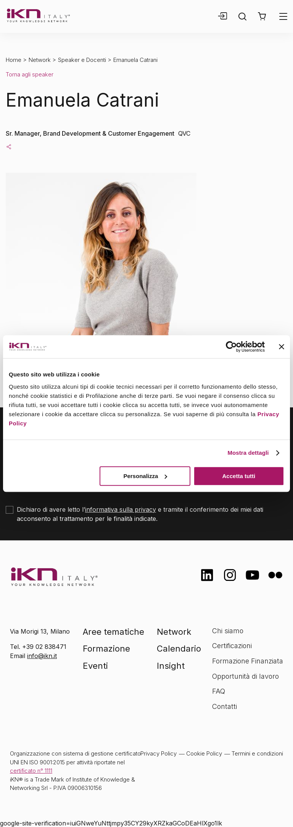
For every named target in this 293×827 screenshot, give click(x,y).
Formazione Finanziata (247, 661)
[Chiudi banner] (281, 346)
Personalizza (145, 476)
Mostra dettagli (248, 452)
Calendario (179, 648)
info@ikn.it (42, 656)
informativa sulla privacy (120, 509)
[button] (262, 16)
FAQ (218, 691)
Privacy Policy (158, 753)
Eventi (95, 666)
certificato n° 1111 (31, 770)
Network (40, 59)
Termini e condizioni (257, 753)
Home (13, 59)
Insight (171, 666)
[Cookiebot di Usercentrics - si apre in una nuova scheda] (231, 346)
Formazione (106, 648)
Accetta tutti (239, 476)
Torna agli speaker (29, 74)
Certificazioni (232, 646)
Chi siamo (227, 631)
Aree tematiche (113, 632)
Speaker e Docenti (82, 59)
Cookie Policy (204, 753)
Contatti (224, 706)
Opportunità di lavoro (245, 676)
